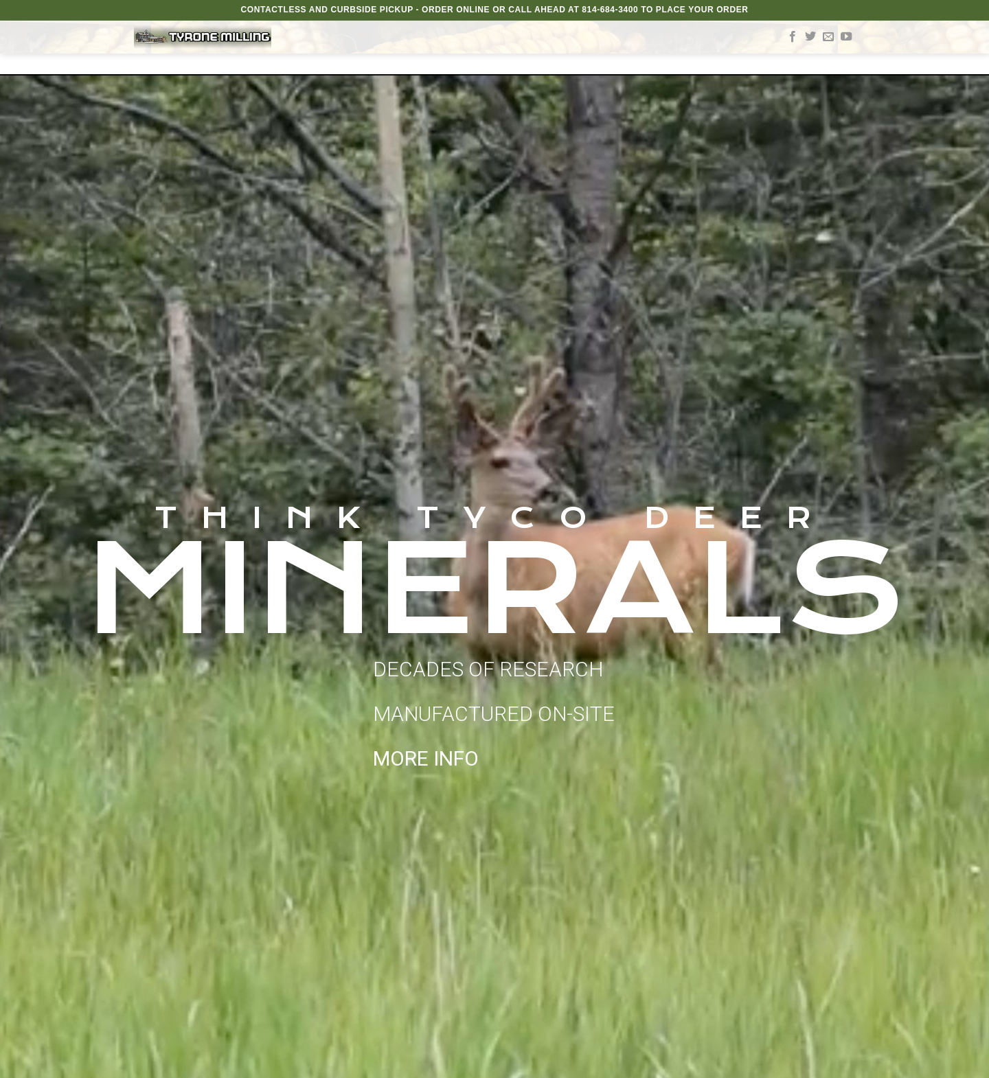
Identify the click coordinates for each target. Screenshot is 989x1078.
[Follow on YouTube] (846, 37)
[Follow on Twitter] (810, 37)
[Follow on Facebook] (792, 37)
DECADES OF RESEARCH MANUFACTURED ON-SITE (494, 713)
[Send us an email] (828, 37)
